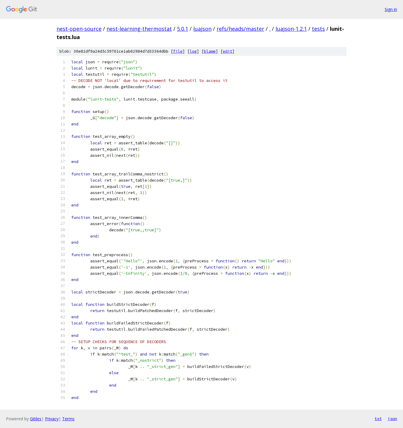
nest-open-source (79, 28)
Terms (68, 418)
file (178, 51)
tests (318, 28)
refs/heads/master (240, 28)
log (193, 51)
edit (227, 51)
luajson (202, 28)
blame (210, 51)
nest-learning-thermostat (139, 28)
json (392, 418)
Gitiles (35, 418)
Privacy (52, 418)
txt (378, 418)
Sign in (391, 9)
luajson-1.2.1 (291, 28)
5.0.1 (182, 28)
